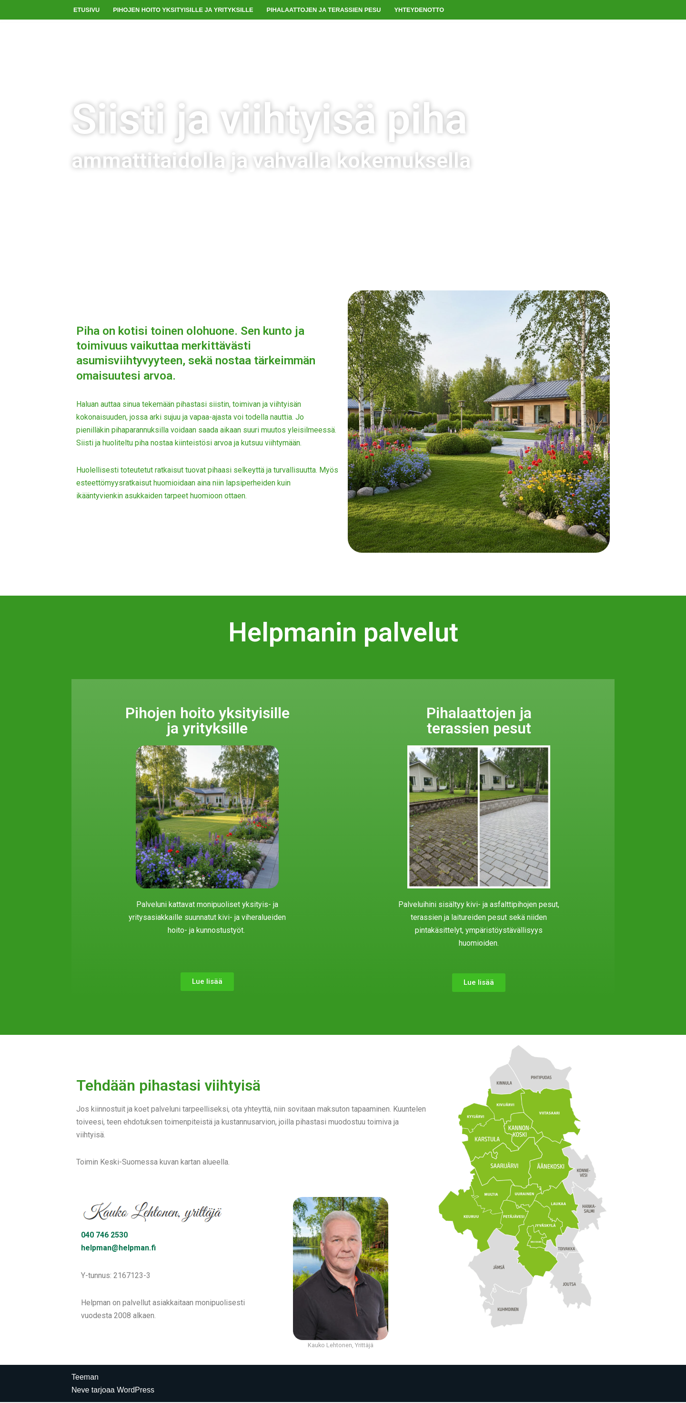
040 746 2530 (104, 1235)
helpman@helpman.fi (118, 1248)
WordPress (135, 1391)
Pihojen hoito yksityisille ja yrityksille (183, 9)
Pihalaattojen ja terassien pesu (324, 9)
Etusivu (86, 9)
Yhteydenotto (420, 9)
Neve (80, 1391)
